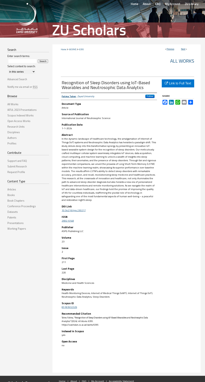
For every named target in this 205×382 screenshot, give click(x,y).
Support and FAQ (17, 161)
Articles (11, 189)
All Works (182, 60)
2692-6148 (68, 221)
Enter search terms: (18, 56)
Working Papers (16, 229)
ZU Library (191, 4)
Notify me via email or (22, 87)
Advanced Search (17, 79)
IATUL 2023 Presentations (22, 110)
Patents (11, 217)
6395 (81, 49)
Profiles (11, 143)
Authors (12, 138)
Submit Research (17, 166)
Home (63, 49)
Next (183, 49)
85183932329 (69, 307)
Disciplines (13, 132)
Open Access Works (18, 121)
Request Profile (16, 172)
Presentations (15, 223)
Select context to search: (21, 66)
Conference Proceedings (21, 206)
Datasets (12, 212)
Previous (170, 49)
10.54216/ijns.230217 (74, 210)
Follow (150, 96)
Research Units (16, 127)
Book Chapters (15, 201)
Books (11, 195)
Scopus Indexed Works (20, 115)
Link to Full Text (178, 83)
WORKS (72, 49)
